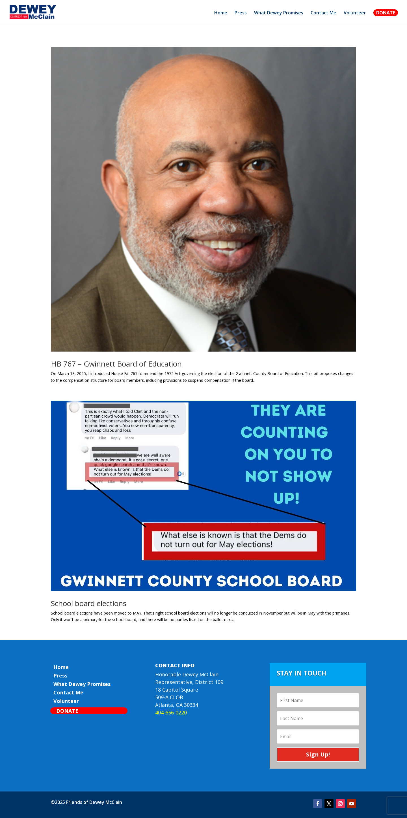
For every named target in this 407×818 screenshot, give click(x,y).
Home (220, 13)
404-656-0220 (171, 712)
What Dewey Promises (278, 13)
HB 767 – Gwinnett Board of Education (116, 364)
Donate (385, 13)
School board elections (88, 603)
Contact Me (323, 13)
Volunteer (355, 13)
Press (241, 13)
